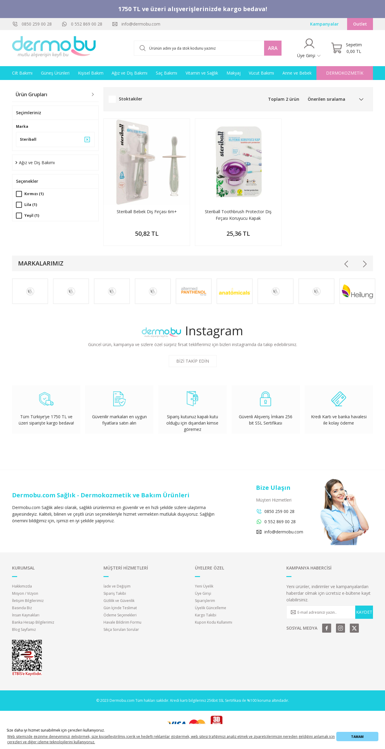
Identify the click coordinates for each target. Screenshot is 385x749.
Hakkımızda (22, 586)
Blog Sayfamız (24, 629)
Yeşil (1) (31, 215)
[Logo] (54, 48)
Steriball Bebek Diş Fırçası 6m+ (147, 211)
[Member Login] (309, 48)
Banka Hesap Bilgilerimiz (33, 622)
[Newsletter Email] (329, 612)
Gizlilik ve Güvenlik (118, 600)
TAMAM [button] (357, 736)
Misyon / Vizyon (25, 593)
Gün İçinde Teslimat (120, 607)
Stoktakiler (130, 99)
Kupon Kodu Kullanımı (213, 622)
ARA (273, 48)
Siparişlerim (205, 600)
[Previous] (346, 264)
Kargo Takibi (205, 615)
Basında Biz (22, 607)
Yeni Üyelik (204, 586)
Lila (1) (30, 204)
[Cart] (346, 48)
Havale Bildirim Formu (122, 622)
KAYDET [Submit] (364, 612)
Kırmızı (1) (34, 193)
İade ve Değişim (117, 586)
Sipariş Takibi (114, 593)
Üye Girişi (203, 593)
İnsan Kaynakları (25, 615)
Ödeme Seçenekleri (120, 615)
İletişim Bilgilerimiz (28, 600)
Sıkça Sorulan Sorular (121, 629)
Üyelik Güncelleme (210, 607)
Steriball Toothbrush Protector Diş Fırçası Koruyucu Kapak (238, 215)
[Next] (364, 264)
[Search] (208, 48)
